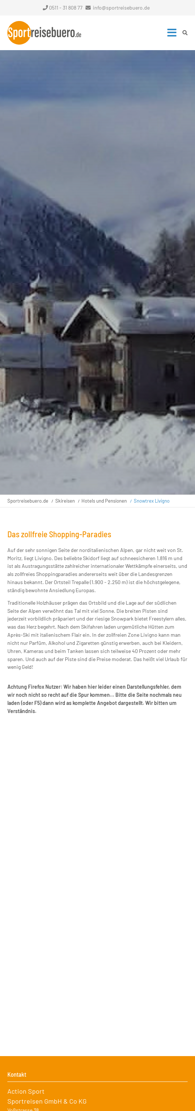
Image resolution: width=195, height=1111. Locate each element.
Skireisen (65, 501)
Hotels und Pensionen (104, 501)
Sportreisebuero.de (27, 501)
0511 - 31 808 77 (63, 7)
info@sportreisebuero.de (121, 7)
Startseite (44, 33)
